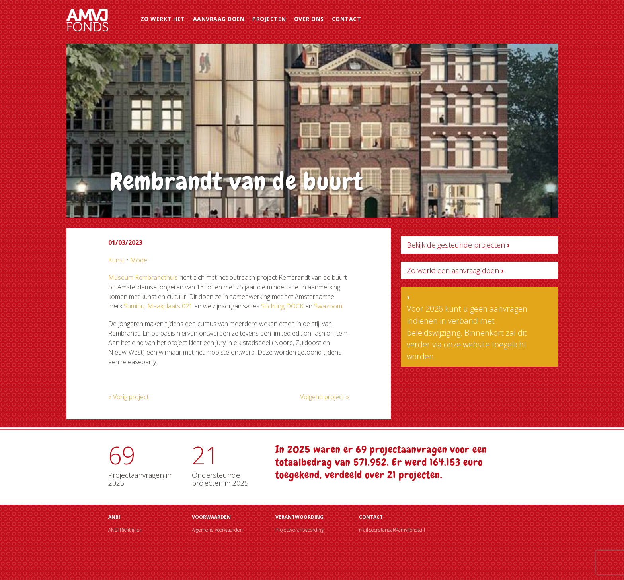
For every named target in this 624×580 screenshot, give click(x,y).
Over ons (309, 19)
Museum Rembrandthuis (143, 277)
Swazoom (328, 306)
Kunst (116, 260)
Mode (138, 260)
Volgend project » (324, 396)
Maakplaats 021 (170, 306)
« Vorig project (128, 396)
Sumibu (134, 306)
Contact (346, 19)
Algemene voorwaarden (217, 529)
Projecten (269, 19)
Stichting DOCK (282, 306)
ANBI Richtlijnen (125, 529)
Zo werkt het (162, 19)
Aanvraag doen (219, 19)
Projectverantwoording (299, 529)
